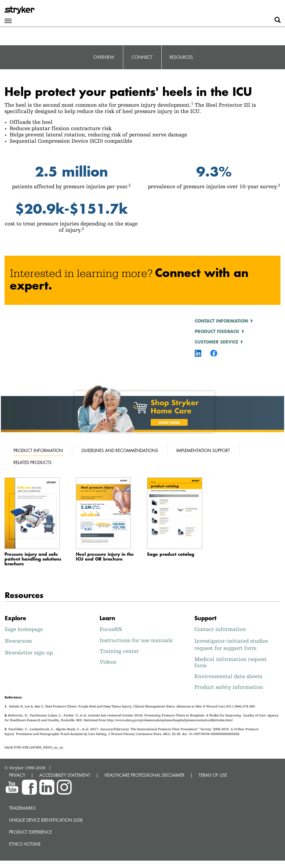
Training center (119, 651)
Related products (33, 462)
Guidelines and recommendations (119, 450)
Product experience (30, 832)
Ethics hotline (24, 844)
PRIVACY (17, 775)
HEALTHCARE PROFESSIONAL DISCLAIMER (144, 775)
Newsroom (18, 641)
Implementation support (203, 450)
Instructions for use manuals (136, 640)
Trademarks (22, 808)
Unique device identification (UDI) (45, 820)
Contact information (221, 321)
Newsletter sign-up (29, 652)
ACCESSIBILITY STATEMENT (64, 775)
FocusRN (111, 629)
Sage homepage (24, 629)
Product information (38, 450)
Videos (108, 662)
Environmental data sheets (228, 676)
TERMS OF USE (213, 775)
